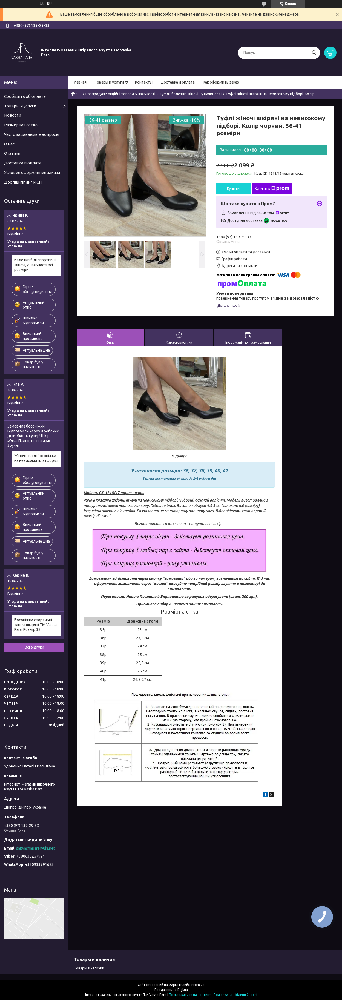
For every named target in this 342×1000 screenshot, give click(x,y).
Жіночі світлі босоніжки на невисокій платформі (36, 458)
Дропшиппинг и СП (23, 182)
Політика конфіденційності (235, 994)
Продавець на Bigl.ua (171, 990)
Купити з (272, 188)
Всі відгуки (34, 647)
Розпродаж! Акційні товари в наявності (120, 94)
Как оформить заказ (221, 82)
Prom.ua (198, 985)
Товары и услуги (109, 82)
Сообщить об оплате (25, 96)
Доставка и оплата (178, 82)
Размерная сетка (21, 124)
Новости (12, 115)
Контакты (144, 82)
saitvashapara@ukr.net (35, 848)
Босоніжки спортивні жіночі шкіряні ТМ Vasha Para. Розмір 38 (35, 625)
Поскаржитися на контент (190, 994)
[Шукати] (314, 53)
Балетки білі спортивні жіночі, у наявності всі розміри (35, 265)
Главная (80, 82)
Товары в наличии (89, 968)
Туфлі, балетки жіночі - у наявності (190, 94)
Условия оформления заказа (32, 172)
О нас (9, 144)
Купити (233, 188)
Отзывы (12, 153)
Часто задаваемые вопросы (31, 134)
